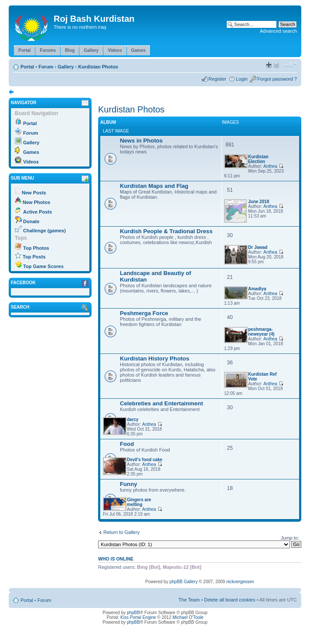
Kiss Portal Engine (138, 617)
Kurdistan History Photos (154, 358)
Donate (31, 221)
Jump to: (290, 537)
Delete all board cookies (229, 599)
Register (217, 79)
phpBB (133, 612)
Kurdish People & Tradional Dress (166, 231)
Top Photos (36, 248)
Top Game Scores (43, 266)
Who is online (115, 558)
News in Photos (141, 140)
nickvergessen (240, 581)
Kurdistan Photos (98, 66)
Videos (31, 161)
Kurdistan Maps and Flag (154, 186)
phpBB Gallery (184, 581)
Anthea (270, 166)
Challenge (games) (44, 230)
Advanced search (278, 31)
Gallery (66, 66)
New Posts (34, 192)
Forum (45, 66)
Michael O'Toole (188, 617)
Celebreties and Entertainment (161, 403)
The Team (189, 599)
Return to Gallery (121, 532)
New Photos (36, 202)
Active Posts (37, 211)
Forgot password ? (277, 79)
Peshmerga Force (144, 313)
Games (31, 152)
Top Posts (34, 256)
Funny (128, 484)
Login (242, 79)
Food (127, 444)
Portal (27, 66)
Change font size (290, 65)
